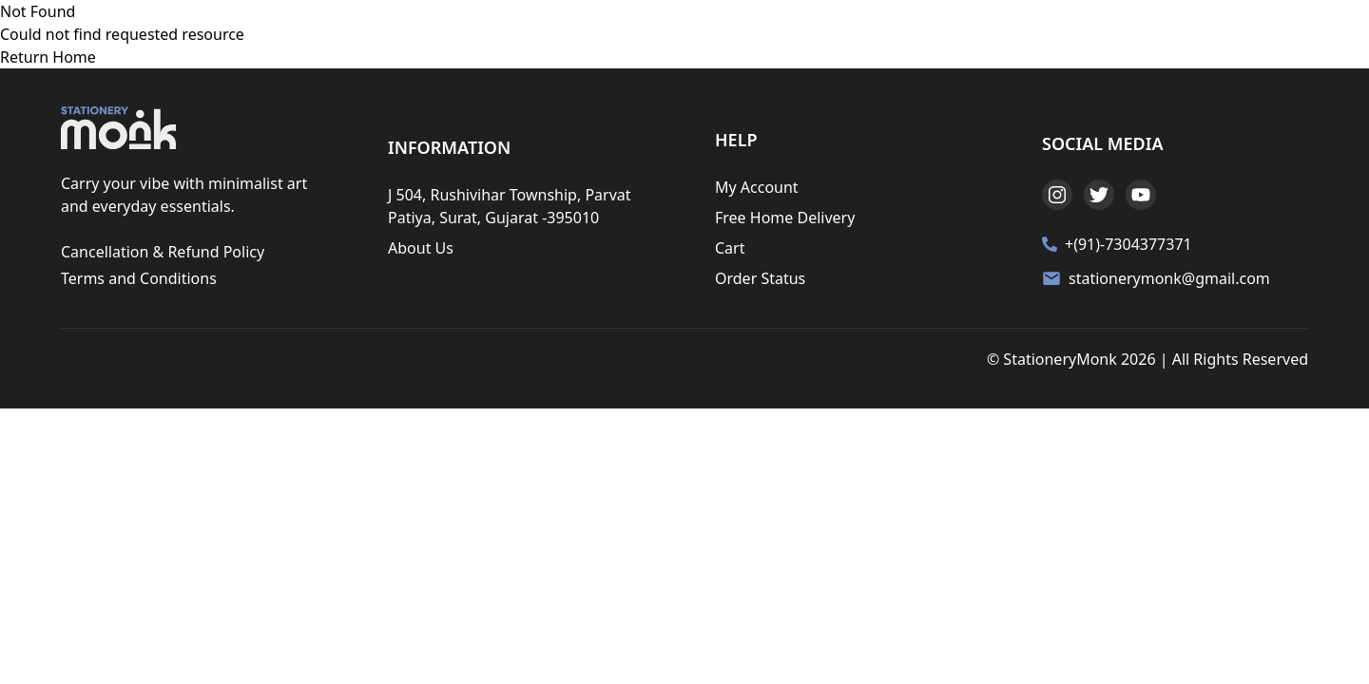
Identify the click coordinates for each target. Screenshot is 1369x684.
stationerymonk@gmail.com (1169, 278)
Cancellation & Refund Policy (162, 251)
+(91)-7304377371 (1128, 244)
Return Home (48, 57)
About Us (420, 248)
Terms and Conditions (139, 278)
